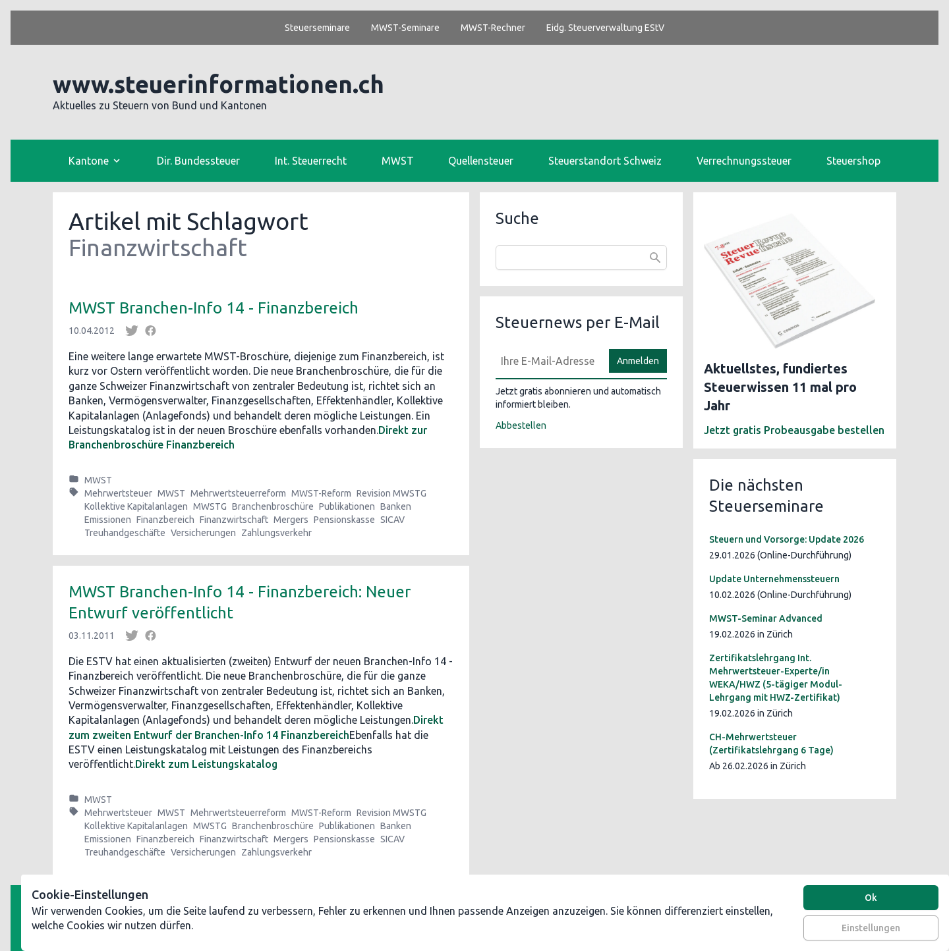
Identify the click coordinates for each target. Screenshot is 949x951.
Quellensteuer (480, 161)
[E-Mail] (548, 361)
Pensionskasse (344, 519)
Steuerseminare (317, 27)
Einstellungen (871, 928)
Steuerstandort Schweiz (605, 161)
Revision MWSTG (391, 493)
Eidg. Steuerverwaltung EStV (605, 27)
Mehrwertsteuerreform (238, 493)
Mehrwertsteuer (118, 493)
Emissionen (107, 519)
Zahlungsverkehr (276, 533)
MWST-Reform (321, 493)
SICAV (392, 519)
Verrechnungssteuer (744, 161)
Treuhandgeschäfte (124, 533)
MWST (398, 161)
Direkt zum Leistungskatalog (206, 764)
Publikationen (347, 506)
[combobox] (581, 257)
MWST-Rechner (493, 27)
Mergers (290, 519)
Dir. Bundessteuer (198, 161)
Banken (395, 506)
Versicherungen (203, 533)
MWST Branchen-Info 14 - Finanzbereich (214, 308)
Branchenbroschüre (273, 506)
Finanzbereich (165, 519)
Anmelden (638, 361)
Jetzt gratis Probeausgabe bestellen (794, 430)
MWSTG (210, 506)
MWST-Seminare (405, 27)
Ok (871, 897)
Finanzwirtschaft (234, 519)
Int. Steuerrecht (311, 161)
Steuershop (853, 161)
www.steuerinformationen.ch (218, 83)
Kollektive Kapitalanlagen (136, 506)
